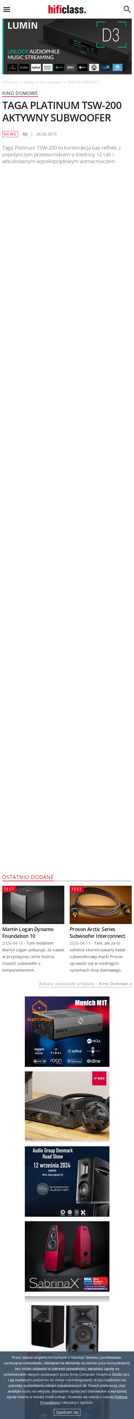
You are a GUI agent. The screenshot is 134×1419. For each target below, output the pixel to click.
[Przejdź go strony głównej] (67, 9)
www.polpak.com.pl (34, 269)
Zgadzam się (67, 1412)
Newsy (29, 82)
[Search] (127, 9)
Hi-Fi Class (10, 82)
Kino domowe (50, 82)
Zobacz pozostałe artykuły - (83, 540)
